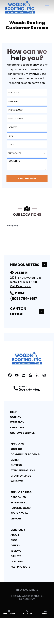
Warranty (17, 422)
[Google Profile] (30, 375)
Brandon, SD (19, 502)
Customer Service (22, 433)
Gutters (16, 465)
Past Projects (20, 567)
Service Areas (21, 492)
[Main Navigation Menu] (47, 7)
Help (13, 412)
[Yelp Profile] (37, 375)
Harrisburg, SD (21, 508)
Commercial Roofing (25, 454)
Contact (16, 417)
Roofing (16, 449)
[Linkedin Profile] (23, 375)
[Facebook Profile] (9, 375)
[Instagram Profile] (44, 375)
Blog (14, 540)
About (15, 534)
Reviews (16, 550)
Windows (17, 481)
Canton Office (27, 311)
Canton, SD (18, 497)
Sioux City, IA (19, 513)
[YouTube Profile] (16, 375)
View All (16, 518)
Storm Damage (21, 475)
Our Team (17, 561)
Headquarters (28, 264)
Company (18, 530)
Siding (15, 459)
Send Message (27, 178)
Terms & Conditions (27, 589)
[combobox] (27, 153)
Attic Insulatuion (23, 470)
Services (17, 444)
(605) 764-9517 (23, 298)
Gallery (16, 556)
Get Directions (20, 286)
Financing (17, 427)
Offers (15, 545)
